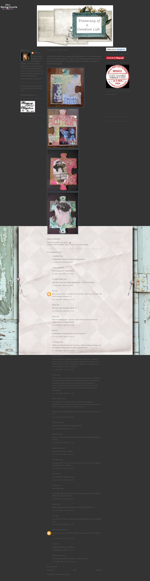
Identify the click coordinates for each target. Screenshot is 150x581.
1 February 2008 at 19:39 (63, 550)
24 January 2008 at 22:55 (63, 499)
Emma (54, 305)
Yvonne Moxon (57, 555)
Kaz (53, 291)
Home (75, 570)
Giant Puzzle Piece (72, 244)
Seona (54, 316)
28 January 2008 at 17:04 (63, 524)
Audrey (54, 485)
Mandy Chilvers (57, 448)
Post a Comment (52, 567)
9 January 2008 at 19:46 (62, 274)
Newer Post (50, 570)
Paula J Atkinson (57, 398)
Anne (53, 516)
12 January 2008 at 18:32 (63, 417)
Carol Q (37, 52)
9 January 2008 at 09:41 (62, 262)
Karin (54, 544)
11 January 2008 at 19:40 (63, 350)
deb (53, 330)
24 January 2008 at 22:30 (63, 480)
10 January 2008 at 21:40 (63, 325)
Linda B (54, 474)
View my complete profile (31, 79)
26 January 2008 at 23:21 (63, 510)
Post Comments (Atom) (62, 574)
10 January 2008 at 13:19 (63, 299)
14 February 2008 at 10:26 (63, 561)
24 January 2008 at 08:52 (63, 454)
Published (84, 244)
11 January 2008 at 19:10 (63, 337)
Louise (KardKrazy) (58, 530)
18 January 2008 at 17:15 (63, 429)
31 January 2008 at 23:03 (63, 538)
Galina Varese (56, 422)
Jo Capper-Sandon (57, 279)
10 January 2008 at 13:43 (63, 311)
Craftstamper (58, 244)
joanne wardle (56, 267)
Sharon (54, 504)
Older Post (99, 570)
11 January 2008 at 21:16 (63, 393)
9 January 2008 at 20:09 (62, 285)
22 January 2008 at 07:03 (63, 443)
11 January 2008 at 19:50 (63, 369)
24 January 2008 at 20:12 (63, 468)
